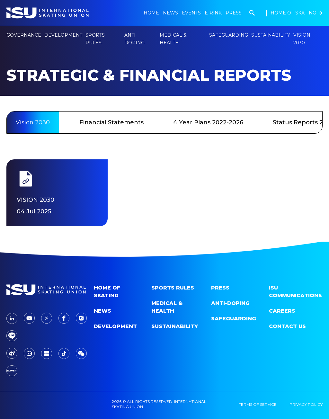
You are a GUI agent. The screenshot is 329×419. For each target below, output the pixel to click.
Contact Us (287, 326)
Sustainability (270, 35)
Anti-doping (230, 303)
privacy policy (306, 404)
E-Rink (213, 13)
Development (115, 326)
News (102, 311)
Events (191, 13)
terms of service (258, 404)
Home (151, 13)
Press (234, 13)
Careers (282, 311)
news (170, 13)
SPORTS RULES (172, 288)
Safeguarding (228, 35)
